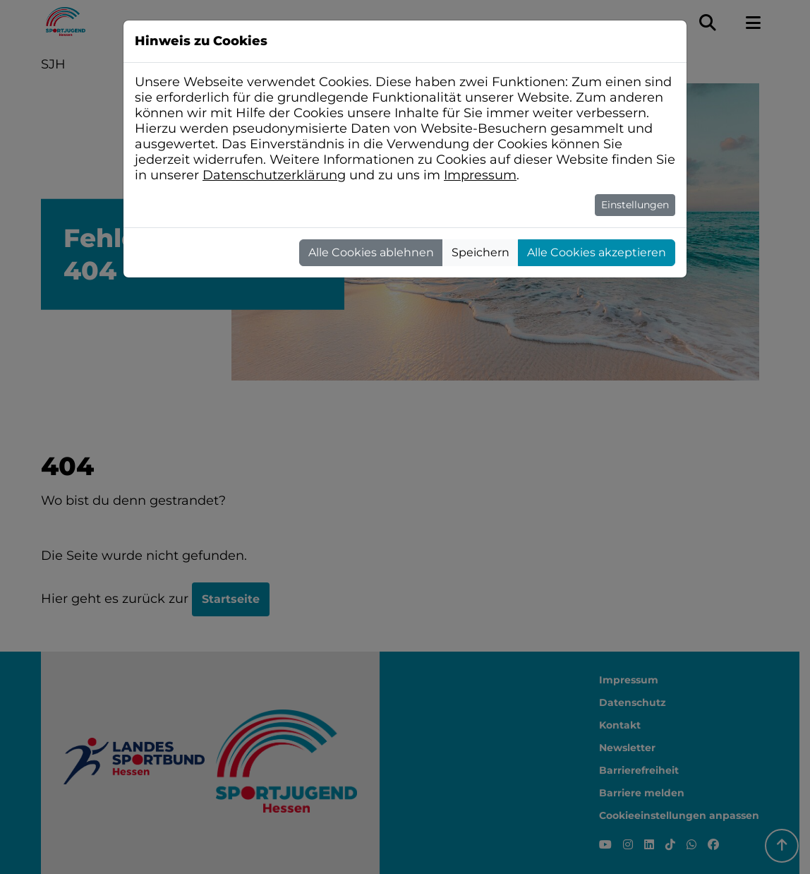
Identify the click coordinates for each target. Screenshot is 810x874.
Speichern (480, 252)
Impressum (480, 175)
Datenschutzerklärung (274, 175)
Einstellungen (635, 204)
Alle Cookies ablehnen (371, 252)
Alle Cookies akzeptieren (596, 252)
